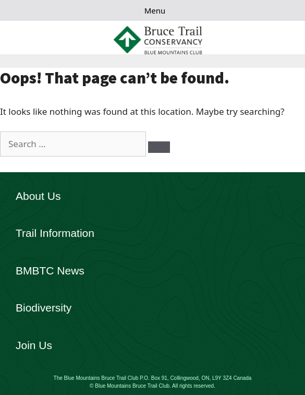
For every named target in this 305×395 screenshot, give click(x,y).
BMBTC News (50, 271)
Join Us (34, 345)
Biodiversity (43, 308)
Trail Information (55, 233)
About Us (38, 196)
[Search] (159, 147)
